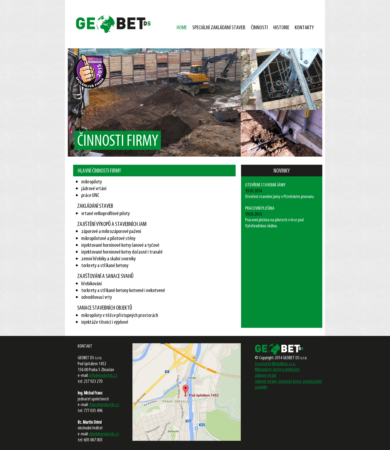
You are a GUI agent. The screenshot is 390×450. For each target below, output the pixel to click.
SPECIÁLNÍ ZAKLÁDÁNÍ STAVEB (218, 27)
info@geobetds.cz (103, 375)
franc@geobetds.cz (104, 404)
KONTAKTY (304, 27)
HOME (182, 27)
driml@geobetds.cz (104, 434)
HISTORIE (281, 27)
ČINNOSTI (259, 27)
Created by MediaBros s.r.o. (275, 364)
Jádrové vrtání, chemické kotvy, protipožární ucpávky (288, 384)
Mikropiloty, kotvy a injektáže (277, 369)
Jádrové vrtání (265, 375)
